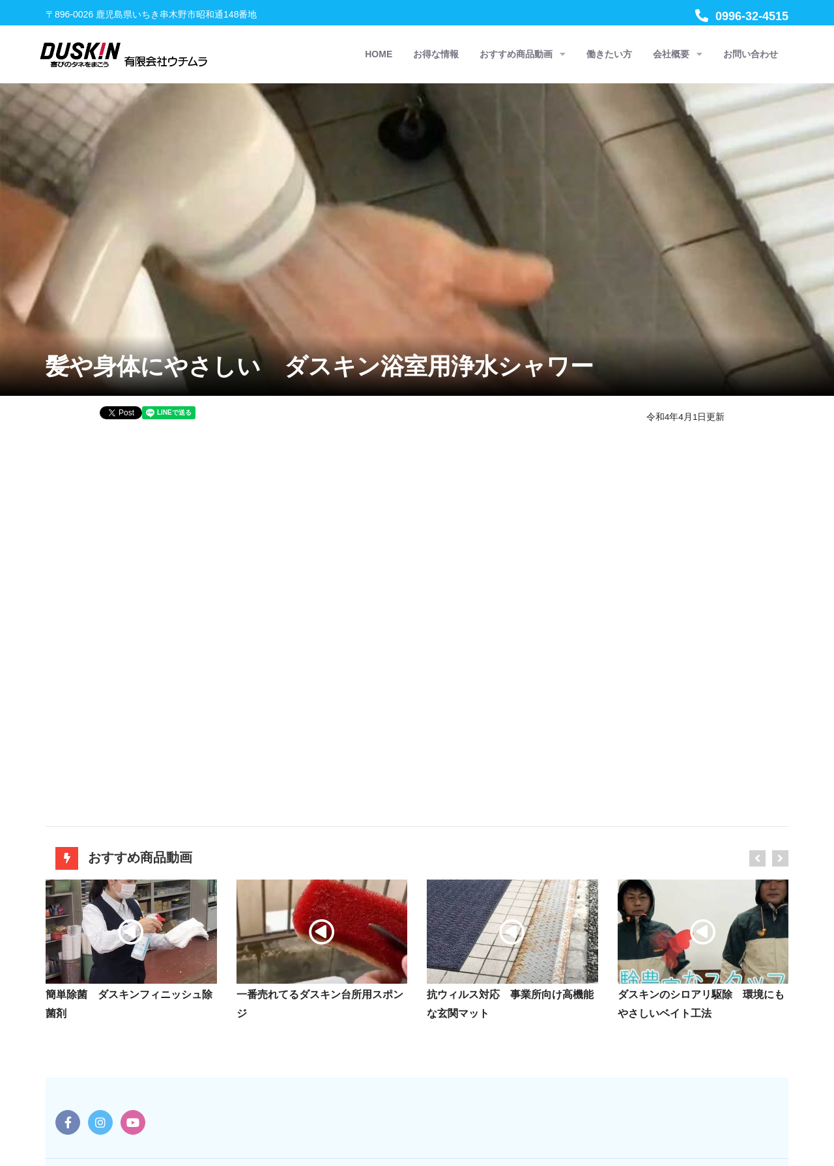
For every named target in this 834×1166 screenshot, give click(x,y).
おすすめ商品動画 (523, 54)
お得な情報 (436, 54)
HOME (378, 54)
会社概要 (677, 54)
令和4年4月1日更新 (685, 417)
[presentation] (757, 858)
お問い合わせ (750, 54)
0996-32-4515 (741, 16)
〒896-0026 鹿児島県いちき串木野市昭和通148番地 (151, 14)
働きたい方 (609, 54)
